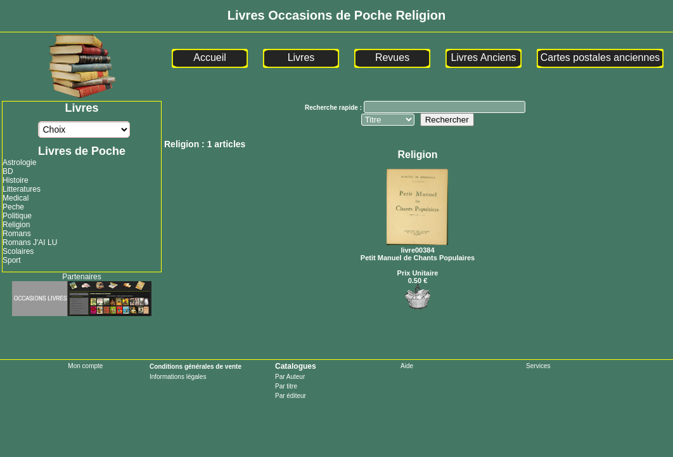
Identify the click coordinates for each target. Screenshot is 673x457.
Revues (392, 57)
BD (8, 171)
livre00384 (417, 246)
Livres (301, 57)
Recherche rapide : (334, 107)
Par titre (286, 386)
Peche (13, 206)
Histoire (16, 180)
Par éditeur (290, 395)
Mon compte (85, 365)
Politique (17, 215)
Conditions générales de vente (195, 366)
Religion (16, 224)
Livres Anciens (483, 57)
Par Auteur (290, 376)
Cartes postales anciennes (600, 57)
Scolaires (18, 251)
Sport (12, 260)
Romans (17, 233)
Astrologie (19, 162)
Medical (16, 198)
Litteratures (22, 189)
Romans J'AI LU (30, 242)
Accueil (209, 57)
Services (538, 365)
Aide (407, 365)
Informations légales (178, 376)
